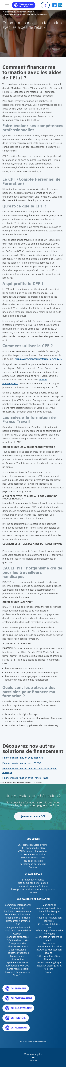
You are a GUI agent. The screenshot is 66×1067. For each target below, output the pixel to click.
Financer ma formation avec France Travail (25, 777)
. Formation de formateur (17, 914)
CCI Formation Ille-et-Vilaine (33, 851)
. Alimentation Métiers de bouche (48, 938)
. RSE (17, 924)
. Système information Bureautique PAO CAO (17, 964)
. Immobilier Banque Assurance (49, 913)
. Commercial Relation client (48, 926)
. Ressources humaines (17, 920)
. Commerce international (17, 904)
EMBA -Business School (33, 857)
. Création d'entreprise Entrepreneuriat (17, 941)
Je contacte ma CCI (33, 816)
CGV (33, 1057)
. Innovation (17, 959)
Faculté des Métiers (33, 860)
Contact (33, 867)
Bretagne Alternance (33, 879)
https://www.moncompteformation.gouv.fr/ (38, 358)
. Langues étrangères (17, 936)
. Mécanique (48, 943)
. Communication (17, 908)
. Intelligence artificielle (17, 917)
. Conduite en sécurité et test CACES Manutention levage (48, 949)
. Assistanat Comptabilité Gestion (17, 932)
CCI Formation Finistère (33, 847)
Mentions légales (33, 1054)
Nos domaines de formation (33, 882)
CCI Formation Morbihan (33, 854)
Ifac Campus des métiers (33, 863)
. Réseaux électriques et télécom (49, 967)
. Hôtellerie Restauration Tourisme (49, 919)
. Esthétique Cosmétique (49, 956)
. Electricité (49, 959)
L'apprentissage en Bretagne (33, 886)
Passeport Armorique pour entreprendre (33, 889)
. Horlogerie (49, 933)
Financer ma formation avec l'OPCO (21, 763)
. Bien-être (17, 975)
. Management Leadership (17, 927)
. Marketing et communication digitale (48, 906)
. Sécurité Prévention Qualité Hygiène (17, 948)
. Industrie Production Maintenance (17, 954)
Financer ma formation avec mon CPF (22, 757)
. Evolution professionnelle (17, 911)
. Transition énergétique (49, 962)
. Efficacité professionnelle (49, 930)
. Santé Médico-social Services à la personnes (17, 970)
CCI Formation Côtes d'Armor (33, 844)
